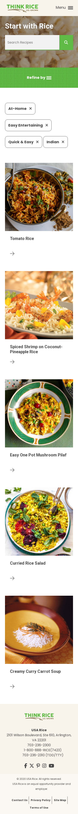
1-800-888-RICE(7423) (43, 750)
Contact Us (19, 800)
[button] (39, 77)
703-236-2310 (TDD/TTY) (42, 755)
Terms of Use (39, 807)
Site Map (60, 800)
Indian (55, 141)
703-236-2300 (39, 745)
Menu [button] (64, 7)
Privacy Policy (41, 800)
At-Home (20, 108)
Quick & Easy (23, 141)
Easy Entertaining (28, 125)
